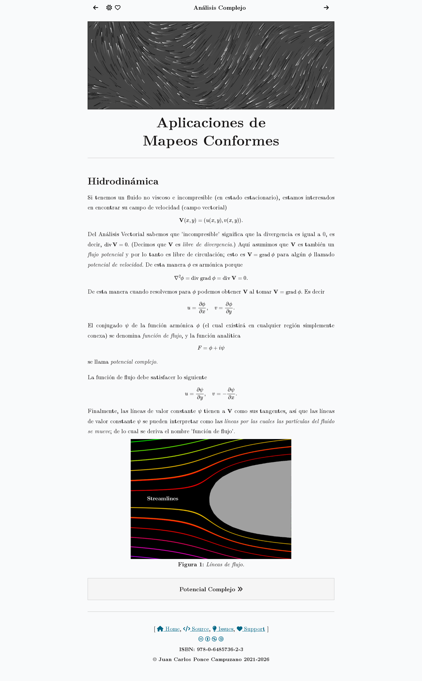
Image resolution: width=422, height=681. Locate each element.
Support (251, 628)
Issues (222, 628)
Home (168, 628)
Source (196, 628)
